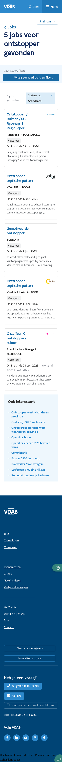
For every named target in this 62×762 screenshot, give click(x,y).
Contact (9, 627)
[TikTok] (44, 737)
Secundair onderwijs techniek (30, 475)
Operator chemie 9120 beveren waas (30, 445)
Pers (6, 620)
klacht (33, 715)
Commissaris (19, 452)
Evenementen (12, 567)
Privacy (40, 755)
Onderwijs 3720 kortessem (28, 422)
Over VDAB (10, 607)
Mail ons (16, 696)
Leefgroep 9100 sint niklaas (28, 469)
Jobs (10, 27)
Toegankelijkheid (24, 755)
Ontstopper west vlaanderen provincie (30, 414)
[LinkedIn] (16, 737)
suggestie (19, 715)
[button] (57, 568)
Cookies (50, 755)
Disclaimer (7, 755)
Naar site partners (29, 658)
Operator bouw (21, 437)
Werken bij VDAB (14, 614)
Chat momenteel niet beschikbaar (32, 705)
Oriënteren (10, 547)
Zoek (36, 7)
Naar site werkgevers (30, 648)
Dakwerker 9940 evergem (27, 464)
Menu (54, 7)
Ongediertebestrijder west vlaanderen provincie (28, 429)
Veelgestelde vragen (16, 587)
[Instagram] (35, 737)
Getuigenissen (12, 580)
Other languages (10, 760)
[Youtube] (25, 737)
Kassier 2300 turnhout (25, 458)
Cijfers (8, 573)
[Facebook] (7, 737)
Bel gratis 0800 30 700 (25, 686)
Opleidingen (11, 540)
